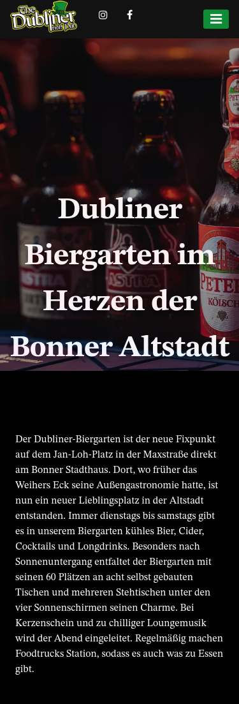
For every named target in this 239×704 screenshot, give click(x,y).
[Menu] (216, 19)
